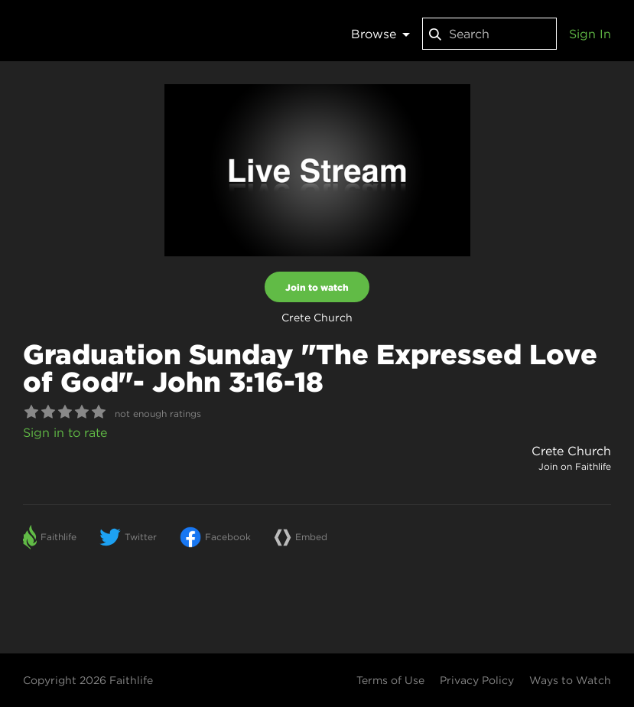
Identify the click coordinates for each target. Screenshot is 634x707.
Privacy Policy (477, 680)
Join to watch (317, 287)
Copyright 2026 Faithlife (88, 680)
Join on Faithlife (574, 466)
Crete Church (571, 450)
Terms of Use (390, 680)
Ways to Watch (570, 680)
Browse (380, 33)
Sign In (590, 33)
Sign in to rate (65, 432)
